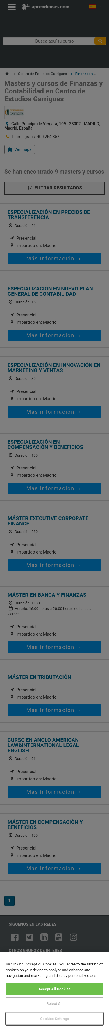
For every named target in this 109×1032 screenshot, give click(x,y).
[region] (54, 992)
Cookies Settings (54, 1019)
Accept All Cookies (54, 989)
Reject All (55, 1003)
